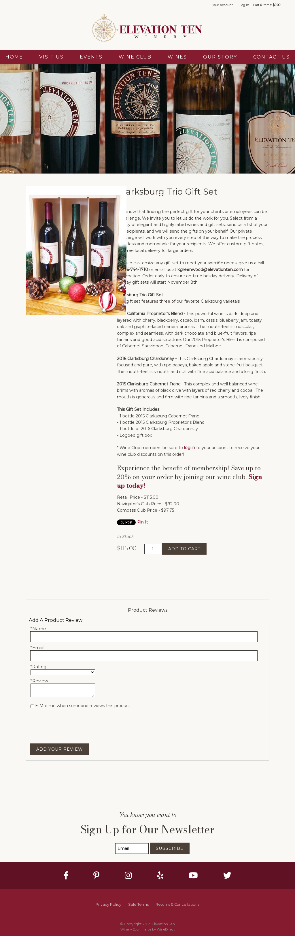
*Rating (38, 666)
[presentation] (74, 722)
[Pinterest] (96, 875)
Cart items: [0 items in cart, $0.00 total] (266, 5)
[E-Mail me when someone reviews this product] (32, 706)
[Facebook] (66, 875)
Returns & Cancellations (177, 904)
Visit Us (51, 57)
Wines (177, 57)
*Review (39, 680)
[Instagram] (128, 875)
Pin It (142, 522)
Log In (244, 5)
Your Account (222, 5)
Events (91, 57)
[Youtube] (193, 875)
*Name (38, 628)
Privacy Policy (108, 904)
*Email (37, 647)
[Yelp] (160, 875)
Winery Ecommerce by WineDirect (147, 929)
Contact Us (271, 57)
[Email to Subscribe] (132, 848)
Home (14, 57)
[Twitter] (227, 875)
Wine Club (135, 57)
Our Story (220, 57)
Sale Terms (138, 904)
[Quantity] (152, 549)
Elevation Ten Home (147, 28)
